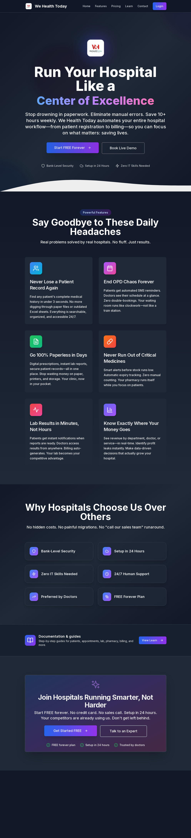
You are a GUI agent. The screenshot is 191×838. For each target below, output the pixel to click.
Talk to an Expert (123, 731)
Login (159, 6)
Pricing (116, 6)
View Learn (152, 640)
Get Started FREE (70, 731)
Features (101, 6)
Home (86, 6)
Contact (143, 6)
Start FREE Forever (72, 150)
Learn (129, 6)
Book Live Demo (123, 151)
